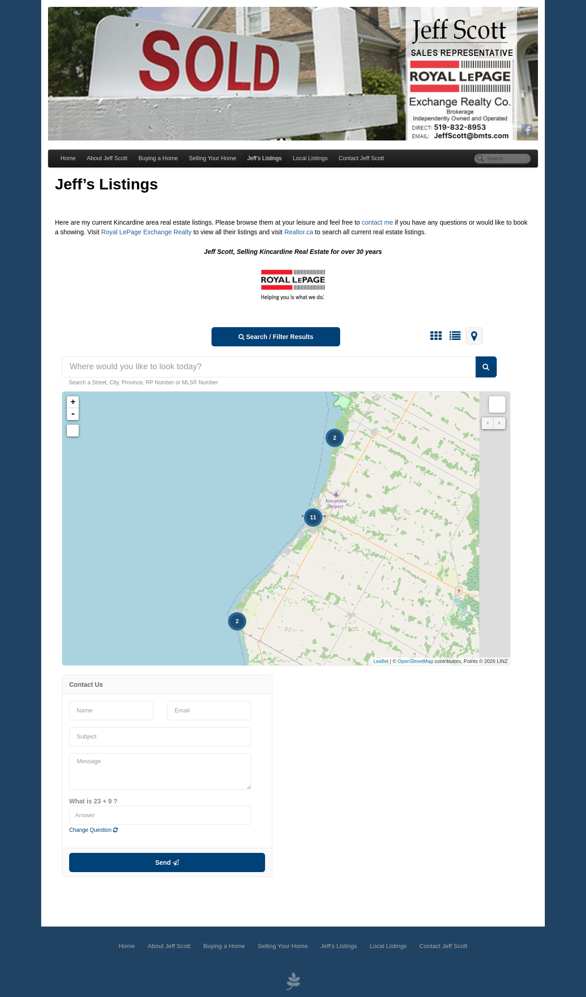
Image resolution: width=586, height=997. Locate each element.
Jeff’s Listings (264, 158)
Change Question (93, 830)
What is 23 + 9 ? (93, 801)
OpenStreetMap (416, 661)
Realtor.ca (299, 232)
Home (68, 158)
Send (167, 862)
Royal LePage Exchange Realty (147, 232)
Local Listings (310, 158)
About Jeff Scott (107, 158)
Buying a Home (158, 158)
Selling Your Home (212, 158)
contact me (377, 222)
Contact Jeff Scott (361, 158)
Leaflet (380, 661)
